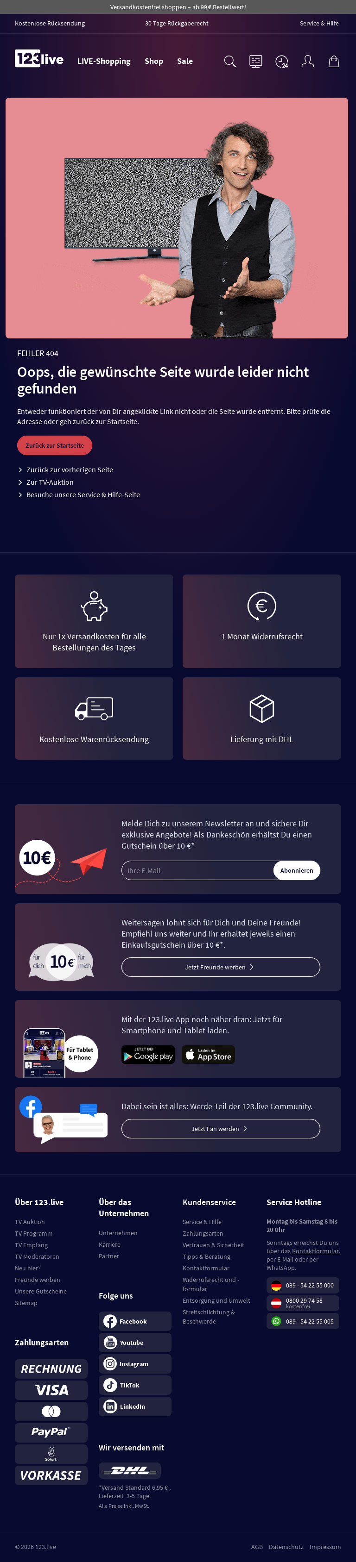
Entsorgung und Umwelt (216, 1300)
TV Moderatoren (37, 1256)
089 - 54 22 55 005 (310, 1321)
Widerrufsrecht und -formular (211, 1284)
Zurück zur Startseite (54, 445)
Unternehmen (118, 1233)
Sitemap (26, 1303)
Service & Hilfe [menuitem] (319, 23)
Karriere (110, 1244)
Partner (109, 1256)
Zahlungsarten (203, 1233)
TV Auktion (30, 1222)
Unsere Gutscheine (41, 1291)
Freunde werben (37, 1279)
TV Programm (34, 1233)
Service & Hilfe (202, 1222)
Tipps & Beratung (206, 1256)
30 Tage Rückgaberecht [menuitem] (177, 23)
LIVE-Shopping (104, 61)
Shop (154, 61)
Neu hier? (28, 1268)
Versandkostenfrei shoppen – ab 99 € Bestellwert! (178, 7)
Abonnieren (296, 870)
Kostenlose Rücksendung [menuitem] (50, 23)
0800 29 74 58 (304, 1300)
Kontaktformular (206, 1268)
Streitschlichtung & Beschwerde (209, 1316)
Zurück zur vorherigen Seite (69, 469)
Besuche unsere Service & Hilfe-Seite (83, 494)
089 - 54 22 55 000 (310, 1285)
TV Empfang (31, 1245)
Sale (185, 61)
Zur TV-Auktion (50, 482)
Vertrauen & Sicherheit (213, 1245)
